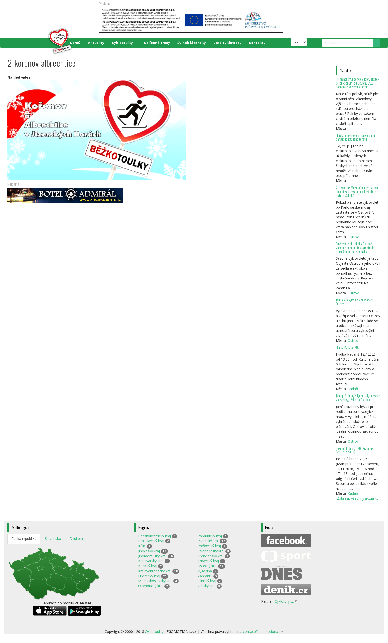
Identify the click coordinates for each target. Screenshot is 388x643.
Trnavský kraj (208, 560)
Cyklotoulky (124, 42)
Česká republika (23, 538)
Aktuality (96, 42)
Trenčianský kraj (211, 556)
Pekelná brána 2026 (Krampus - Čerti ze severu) (355, 450)
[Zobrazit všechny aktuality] (358, 498)
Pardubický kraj (210, 536)
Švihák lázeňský (191, 42)
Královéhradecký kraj (154, 571)
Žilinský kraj (207, 581)
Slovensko (53, 538)
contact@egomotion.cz (263, 631)
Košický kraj (147, 565)
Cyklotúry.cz (286, 601)
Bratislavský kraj (151, 540)
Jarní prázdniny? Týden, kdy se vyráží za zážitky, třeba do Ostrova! (358, 397)
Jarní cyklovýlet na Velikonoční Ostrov (354, 301)
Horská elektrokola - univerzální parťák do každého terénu (355, 137)
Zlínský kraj (207, 585)
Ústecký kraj (207, 565)
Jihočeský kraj (149, 551)
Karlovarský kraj (151, 560)
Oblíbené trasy (157, 42)
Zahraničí (205, 576)
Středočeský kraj (211, 551)
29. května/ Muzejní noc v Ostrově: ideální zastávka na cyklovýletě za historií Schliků (357, 191)
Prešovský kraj (209, 545)
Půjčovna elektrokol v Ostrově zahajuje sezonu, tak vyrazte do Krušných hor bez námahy (355, 247)
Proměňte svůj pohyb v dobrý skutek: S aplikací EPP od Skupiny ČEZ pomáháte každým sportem (358, 82)
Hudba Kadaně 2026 (348, 347)
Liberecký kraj (149, 576)
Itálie (142, 545)
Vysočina (205, 571)
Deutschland (80, 538)
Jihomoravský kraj (152, 556)
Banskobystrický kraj (154, 536)
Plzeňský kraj (208, 540)
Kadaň (353, 388)
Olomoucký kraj (150, 585)
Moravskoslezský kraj (155, 581)
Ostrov (353, 237)
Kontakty (257, 42)
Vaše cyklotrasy (227, 42)
